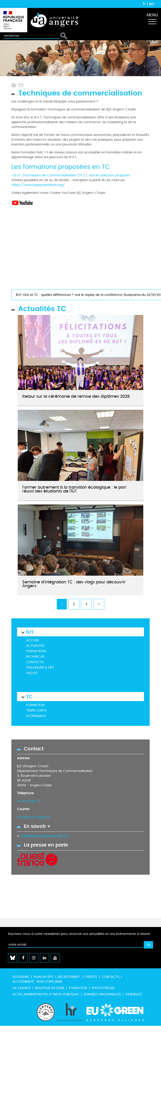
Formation (35, 705)
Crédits (90, 976)
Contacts (35, 662)
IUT (30, 632)
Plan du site (43, 976)
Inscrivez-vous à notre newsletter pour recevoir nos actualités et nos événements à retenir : (80, 934)
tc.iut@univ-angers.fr (33, 817)
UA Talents (21, 988)
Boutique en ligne (49, 988)
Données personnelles (102, 994)
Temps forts (36, 710)
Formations (36, 651)
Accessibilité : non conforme (37, 981)
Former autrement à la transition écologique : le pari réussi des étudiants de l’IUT (74, 489)
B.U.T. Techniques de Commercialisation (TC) (49, 175)
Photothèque (103, 988)
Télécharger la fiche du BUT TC (44, 835)
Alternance (36, 716)
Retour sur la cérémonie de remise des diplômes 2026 (76, 396)
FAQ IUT (32, 673)
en (151, 4)
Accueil (32, 640)
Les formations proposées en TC (60, 167)
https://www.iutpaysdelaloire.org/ (37, 184)
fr (144, 4)
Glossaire (20, 976)
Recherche (35, 656)
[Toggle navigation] (152, 20)
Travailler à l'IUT (40, 667)
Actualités (35, 645)
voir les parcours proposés (109, 175)
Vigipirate (133, 994)
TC (29, 696)
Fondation (78, 988)
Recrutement (69, 976)
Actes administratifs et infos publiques (45, 994)
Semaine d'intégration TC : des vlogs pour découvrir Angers (74, 584)
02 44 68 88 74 (29, 801)
